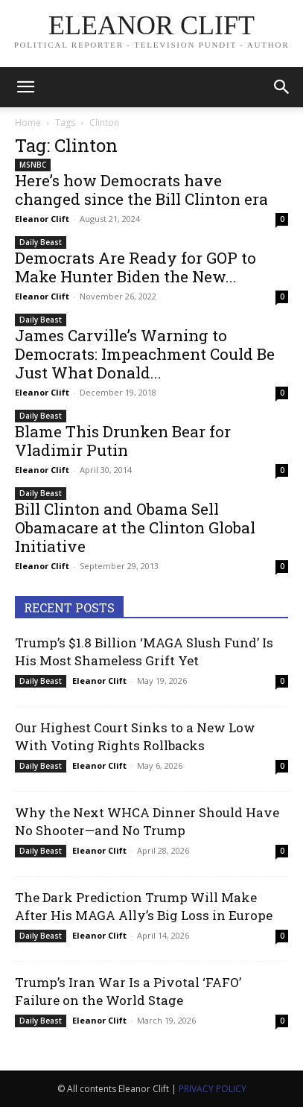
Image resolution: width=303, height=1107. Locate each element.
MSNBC (32, 164)
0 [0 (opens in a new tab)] (282, 219)
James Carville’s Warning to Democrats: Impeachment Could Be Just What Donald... (145, 354)
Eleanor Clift (42, 218)
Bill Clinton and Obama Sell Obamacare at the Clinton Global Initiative (135, 527)
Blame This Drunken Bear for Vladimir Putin (123, 440)
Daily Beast (40, 242)
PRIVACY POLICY (212, 1088)
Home (28, 122)
